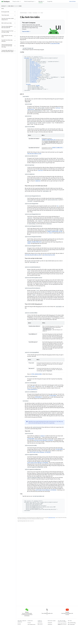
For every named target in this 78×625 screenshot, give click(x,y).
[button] (7, 12)
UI (16, 6)
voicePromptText (33, 79)
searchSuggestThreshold (35, 72)
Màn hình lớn (40, 624)
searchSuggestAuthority (35, 66)
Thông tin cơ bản (16, 1)
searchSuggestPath (34, 67)
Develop (3, 6)
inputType (32, 64)
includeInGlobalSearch (35, 73)
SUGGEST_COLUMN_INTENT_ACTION (54, 231)
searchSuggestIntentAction (36, 70)
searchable (26, 58)
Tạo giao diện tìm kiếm (55, 43)
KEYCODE (37, 85)
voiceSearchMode (33, 77)
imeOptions (32, 65)
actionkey (28, 84)
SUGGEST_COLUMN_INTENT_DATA (49, 139)
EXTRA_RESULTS (38, 397)
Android (19, 624)
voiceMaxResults (33, 81)
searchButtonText (33, 62)
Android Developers (23, 12)
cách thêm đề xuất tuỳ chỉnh (48, 254)
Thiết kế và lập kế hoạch (29, 1)
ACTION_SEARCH (52, 395)
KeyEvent (43, 435)
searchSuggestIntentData (35, 71)
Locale (33, 386)
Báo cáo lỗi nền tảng (72, 622)
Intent (50, 232)
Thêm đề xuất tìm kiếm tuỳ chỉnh (34, 153)
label (31, 59)
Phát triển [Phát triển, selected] (41, 1)
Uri (57, 206)
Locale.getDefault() (32, 389)
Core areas (11, 6)
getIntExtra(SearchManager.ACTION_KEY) (43, 440)
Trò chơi (29, 622)
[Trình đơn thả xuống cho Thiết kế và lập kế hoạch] (35, 1)
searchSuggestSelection (35, 68)
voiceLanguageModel (34, 78)
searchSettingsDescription (36, 74)
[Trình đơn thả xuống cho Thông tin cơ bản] (21, 1)
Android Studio (72, 1)
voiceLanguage (33, 80)
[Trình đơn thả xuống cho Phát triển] (44, 1)
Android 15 (50, 622)
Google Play (49, 1)
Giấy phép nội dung (51, 517)
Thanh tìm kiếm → (26, 31)
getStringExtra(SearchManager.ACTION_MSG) (40, 452)
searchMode (32, 61)
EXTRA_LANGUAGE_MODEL (36, 374)
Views (20, 6)
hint (31, 60)
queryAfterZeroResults (35, 76)
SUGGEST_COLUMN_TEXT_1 (57, 147)
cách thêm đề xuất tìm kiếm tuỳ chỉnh (33, 254)
